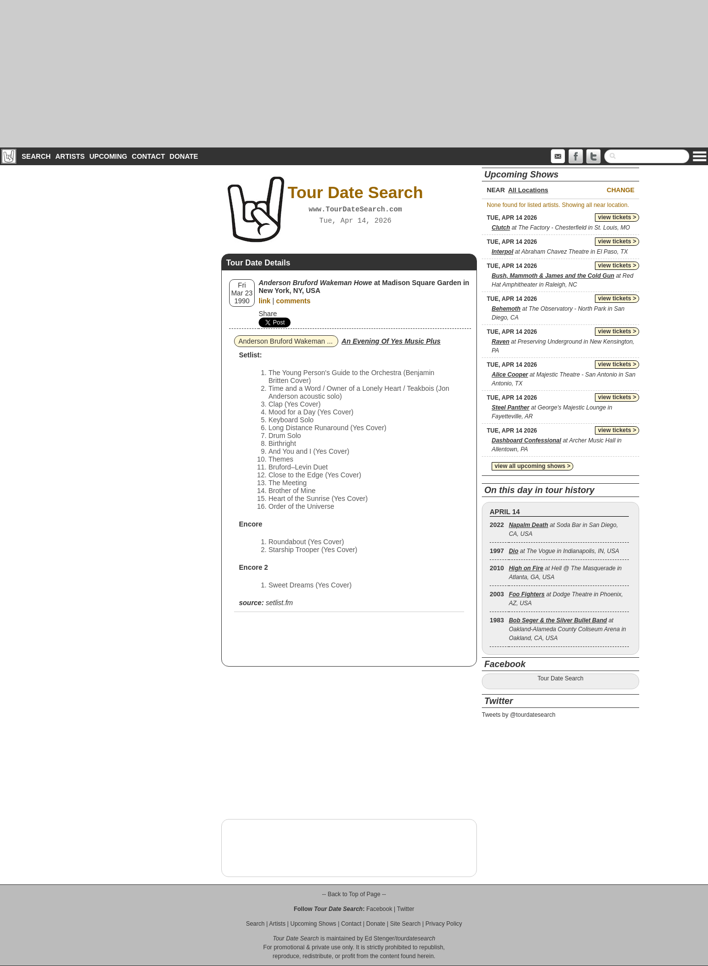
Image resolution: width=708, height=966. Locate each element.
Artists (70, 156)
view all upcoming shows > (532, 466)
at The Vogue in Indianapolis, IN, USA (564, 551)
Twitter (405, 909)
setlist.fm (279, 603)
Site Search (405, 923)
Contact (148, 156)
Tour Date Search (560, 678)
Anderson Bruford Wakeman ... (285, 341)
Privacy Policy (443, 923)
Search (36, 156)
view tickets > (617, 217)
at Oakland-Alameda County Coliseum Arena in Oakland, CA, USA (567, 629)
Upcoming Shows (313, 923)
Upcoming (108, 156)
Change (620, 190)
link (264, 301)
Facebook (379, 909)
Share (268, 314)
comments (293, 301)
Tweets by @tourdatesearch (519, 714)
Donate (184, 156)
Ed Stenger (379, 938)
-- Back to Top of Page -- (354, 894)
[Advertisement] (354, 74)
